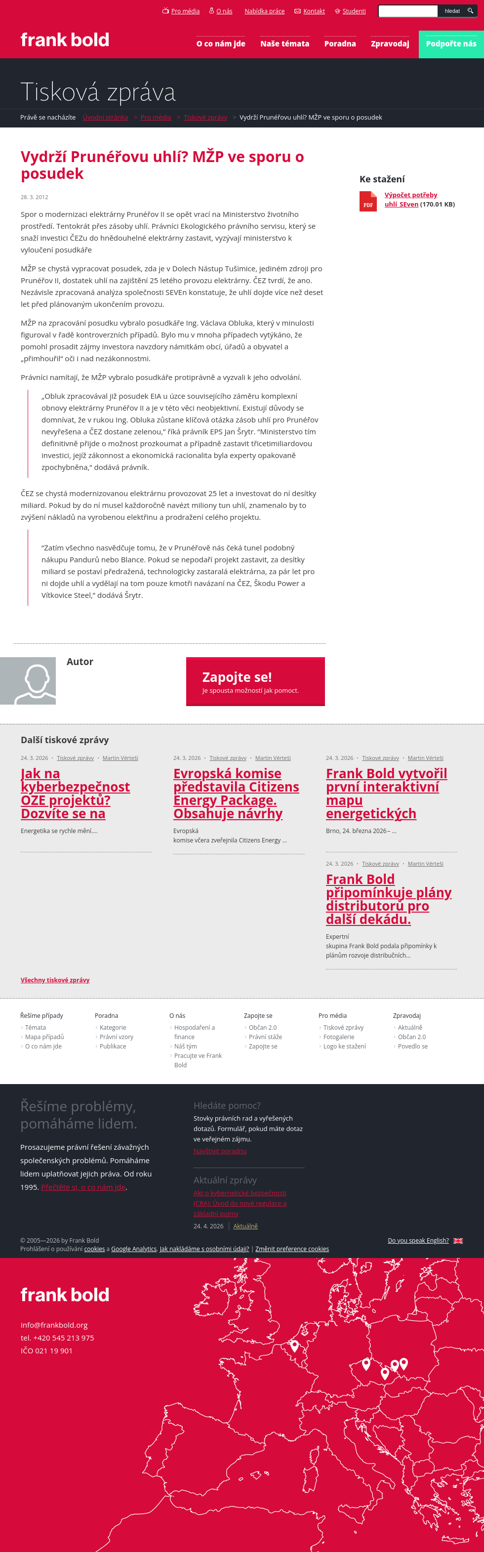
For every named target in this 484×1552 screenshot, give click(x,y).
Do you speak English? (418, 1240)
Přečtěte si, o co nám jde (83, 1187)
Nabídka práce (265, 11)
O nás (220, 11)
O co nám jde (221, 43)
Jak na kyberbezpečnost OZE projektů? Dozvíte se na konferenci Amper (78, 800)
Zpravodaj (390, 43)
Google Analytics (134, 1249)
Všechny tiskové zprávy (55, 980)
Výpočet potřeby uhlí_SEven (411, 199)
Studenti (350, 11)
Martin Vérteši (120, 757)
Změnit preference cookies (292, 1249)
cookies (94, 1249)
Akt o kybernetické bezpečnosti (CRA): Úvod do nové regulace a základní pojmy (240, 1203)
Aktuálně (246, 1226)
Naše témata (285, 43)
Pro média (181, 11)
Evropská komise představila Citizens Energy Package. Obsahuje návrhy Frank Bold (236, 800)
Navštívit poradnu (220, 1150)
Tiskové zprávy (205, 117)
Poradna (340, 43)
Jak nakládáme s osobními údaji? (204, 1249)
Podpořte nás (451, 43)
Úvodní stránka (105, 117)
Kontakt (309, 11)
